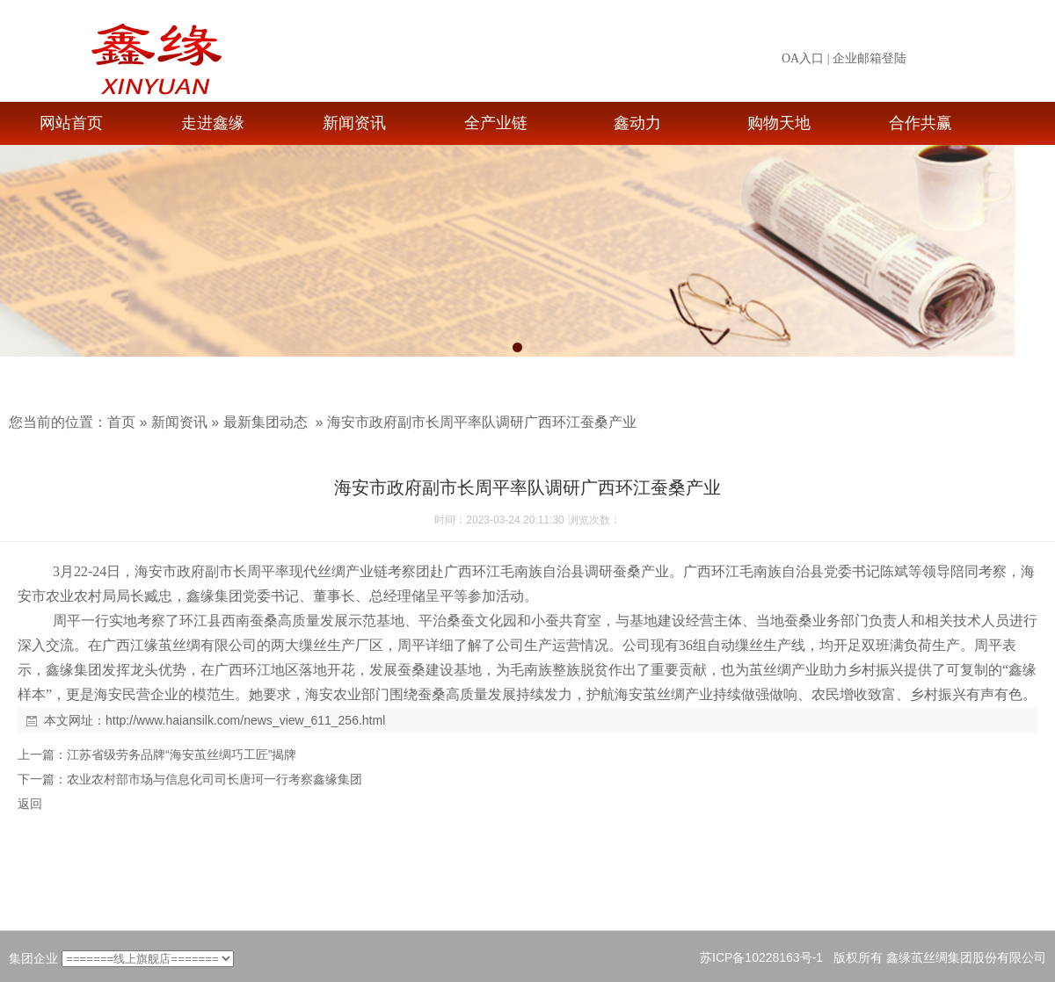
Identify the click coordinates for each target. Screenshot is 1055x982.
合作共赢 (920, 123)
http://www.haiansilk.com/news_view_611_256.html (245, 720)
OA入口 (803, 58)
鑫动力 (637, 123)
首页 (121, 422)
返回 (30, 804)
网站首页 (71, 123)
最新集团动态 (265, 422)
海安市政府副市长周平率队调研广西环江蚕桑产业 (482, 422)
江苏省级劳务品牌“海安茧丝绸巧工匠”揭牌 (181, 754)
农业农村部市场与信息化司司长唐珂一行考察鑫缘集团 (214, 779)
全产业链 (496, 123)
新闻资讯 (354, 123)
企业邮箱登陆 (869, 58)
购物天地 (779, 123)
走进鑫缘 (212, 123)
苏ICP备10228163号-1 (761, 957)
